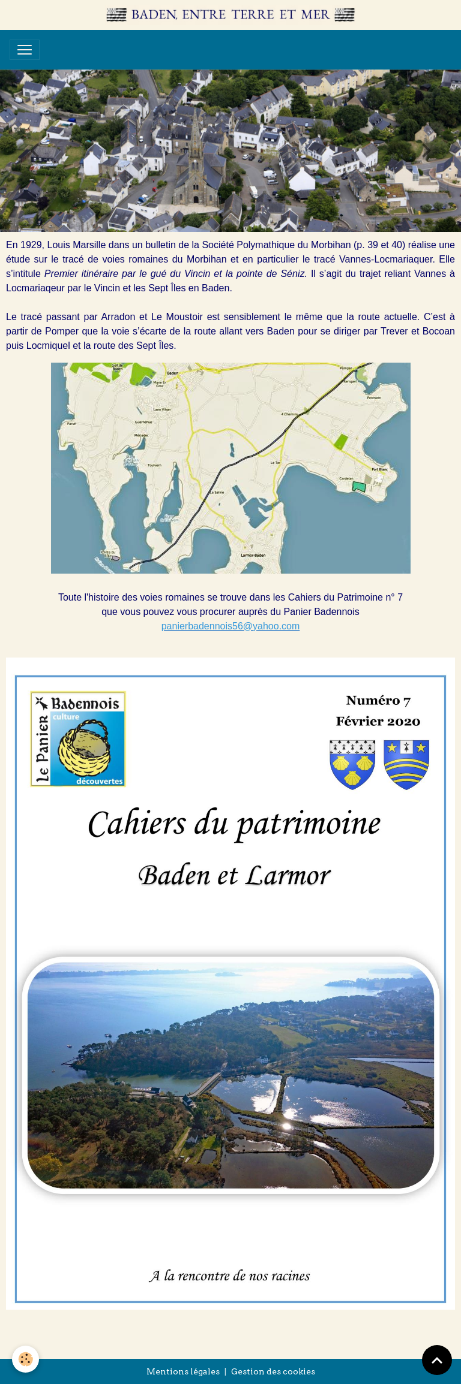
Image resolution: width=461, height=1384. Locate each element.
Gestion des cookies (273, 1371)
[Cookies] (25, 1359)
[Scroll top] (437, 1360)
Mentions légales (183, 1371)
